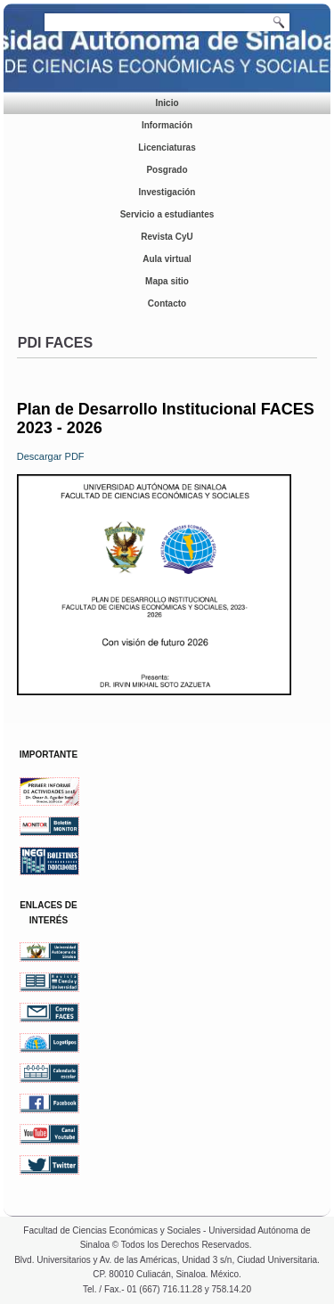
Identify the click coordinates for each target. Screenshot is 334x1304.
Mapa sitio (167, 281)
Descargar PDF (51, 456)
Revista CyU (166, 237)
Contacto (167, 303)
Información (167, 125)
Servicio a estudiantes (167, 214)
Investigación (167, 192)
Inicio (166, 103)
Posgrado (166, 170)
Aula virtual (167, 259)
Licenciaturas (166, 147)
